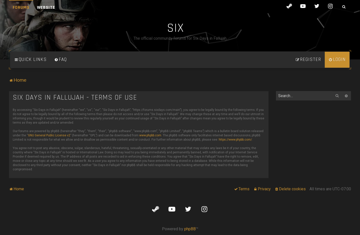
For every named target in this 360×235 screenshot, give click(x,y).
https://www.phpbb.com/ (235, 139)
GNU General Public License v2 (49, 135)
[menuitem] (60, 60)
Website (46, 7)
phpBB (190, 229)
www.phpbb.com (150, 135)
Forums (21, 7)
